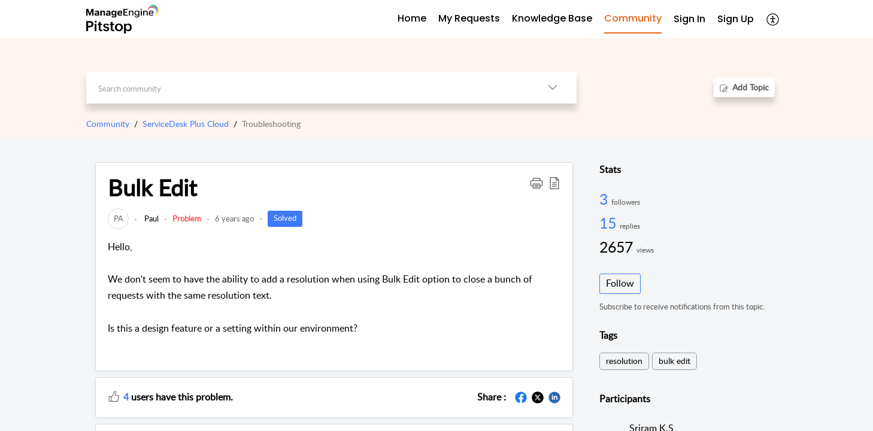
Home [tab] (412, 18)
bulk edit (674, 360)
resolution (624, 360)
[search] (307, 88)
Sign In (689, 19)
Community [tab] (633, 18)
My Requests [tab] (469, 18)
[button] (773, 19)
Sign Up (735, 19)
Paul (151, 218)
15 (609, 223)
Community (107, 123)
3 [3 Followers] (605, 199)
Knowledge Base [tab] (552, 18)
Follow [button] (620, 283)
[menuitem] (689, 19)
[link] (118, 218)
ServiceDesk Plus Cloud (186, 123)
